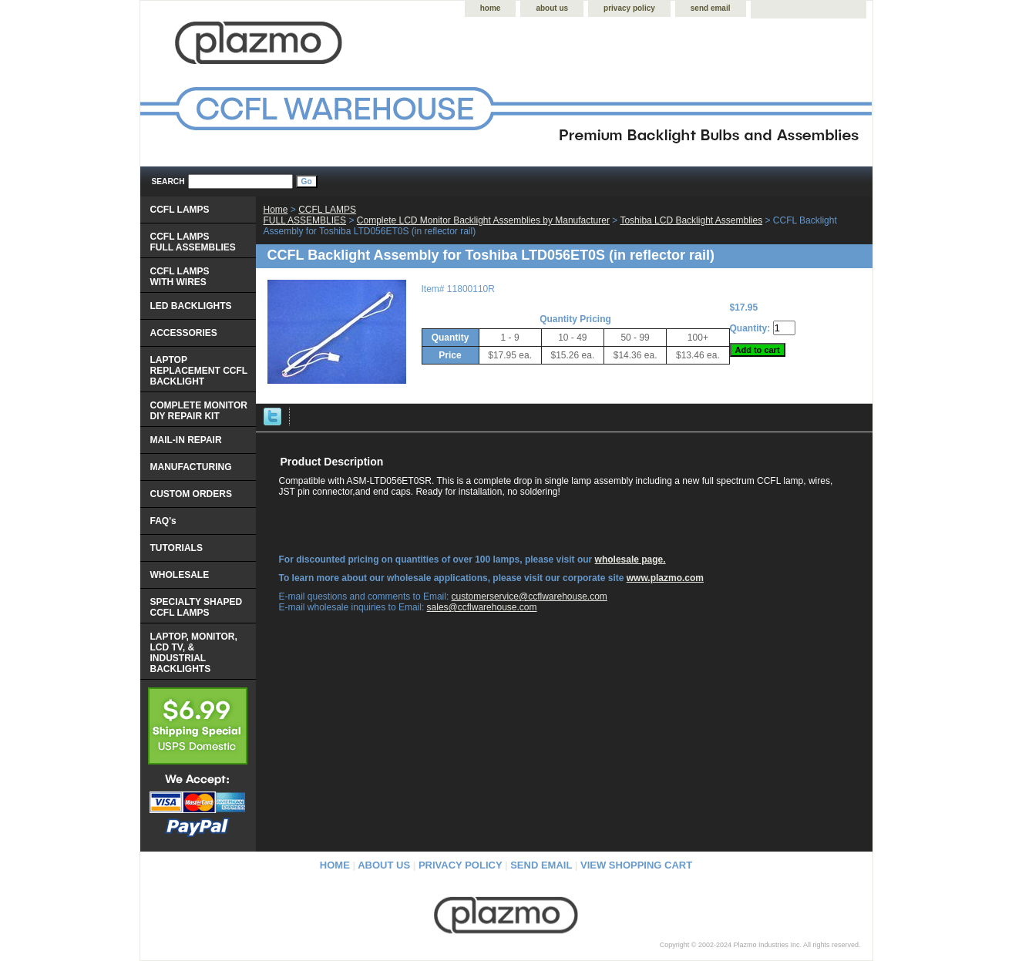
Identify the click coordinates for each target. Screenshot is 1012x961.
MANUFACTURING (191, 467)
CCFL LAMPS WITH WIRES (180, 276)
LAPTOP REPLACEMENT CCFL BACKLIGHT (199, 370)
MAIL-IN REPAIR (186, 440)
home (490, 8)
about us (552, 8)
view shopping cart (636, 865)
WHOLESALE (180, 575)
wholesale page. (630, 559)
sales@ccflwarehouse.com (482, 607)
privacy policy (629, 8)
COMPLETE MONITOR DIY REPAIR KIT (198, 411)
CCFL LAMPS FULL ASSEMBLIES (310, 215)
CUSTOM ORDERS (191, 494)
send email (711, 8)
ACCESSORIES (183, 333)
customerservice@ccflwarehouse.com (529, 596)
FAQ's (163, 521)
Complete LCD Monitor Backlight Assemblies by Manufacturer (483, 220)
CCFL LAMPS (180, 209)
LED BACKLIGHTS (191, 306)
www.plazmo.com (665, 578)
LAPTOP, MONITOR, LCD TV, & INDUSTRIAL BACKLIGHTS (193, 652)
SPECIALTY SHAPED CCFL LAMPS (196, 607)
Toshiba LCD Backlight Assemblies (691, 220)
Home (276, 209)
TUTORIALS (176, 548)
